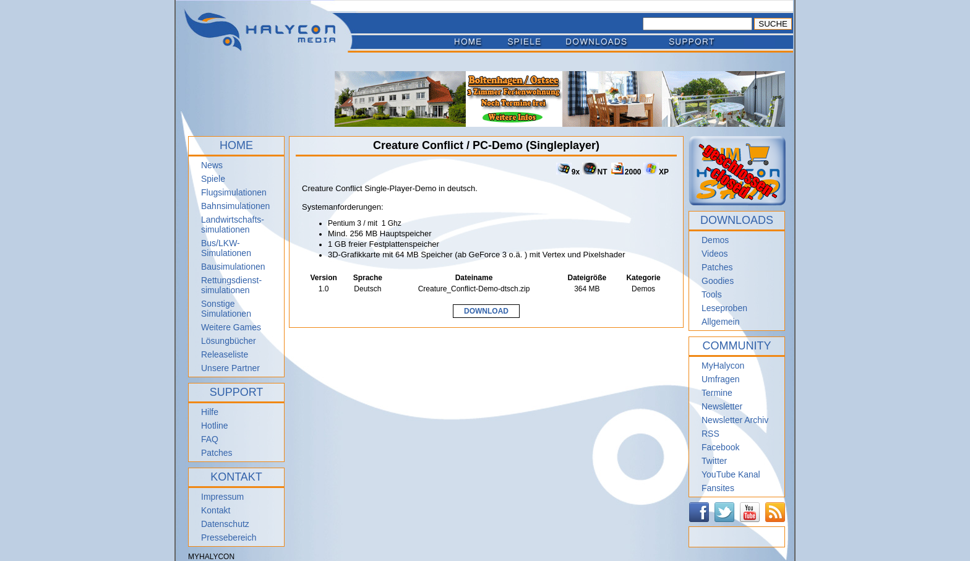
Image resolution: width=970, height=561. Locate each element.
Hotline (214, 425)
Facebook (720, 447)
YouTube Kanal (731, 474)
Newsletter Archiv (735, 420)
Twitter (714, 461)
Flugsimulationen (234, 192)
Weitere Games (231, 327)
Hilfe (209, 412)
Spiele (213, 179)
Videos (715, 254)
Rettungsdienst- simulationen (231, 285)
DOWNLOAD (486, 311)
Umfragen (720, 379)
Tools (712, 294)
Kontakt (215, 510)
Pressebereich (229, 537)
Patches (217, 453)
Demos (715, 240)
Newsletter (722, 406)
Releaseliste (224, 354)
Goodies (718, 281)
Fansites (718, 488)
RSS (710, 434)
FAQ (209, 439)
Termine (717, 393)
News (212, 165)
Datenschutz (225, 524)
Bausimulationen (233, 267)
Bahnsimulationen (235, 206)
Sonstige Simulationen (226, 309)
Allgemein (720, 322)
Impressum (222, 497)
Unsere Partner (230, 368)
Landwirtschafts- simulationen (232, 224)
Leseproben (724, 308)
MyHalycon (723, 365)
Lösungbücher (228, 341)
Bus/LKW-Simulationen (226, 248)
